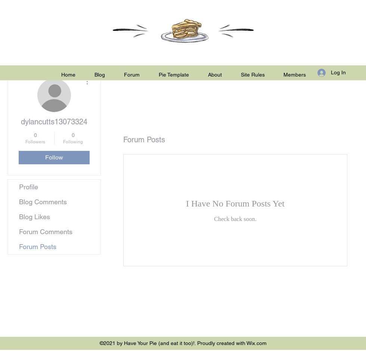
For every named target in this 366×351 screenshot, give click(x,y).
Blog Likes (34, 217)
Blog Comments (43, 202)
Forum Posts (37, 247)
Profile (28, 187)
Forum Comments (45, 232)
